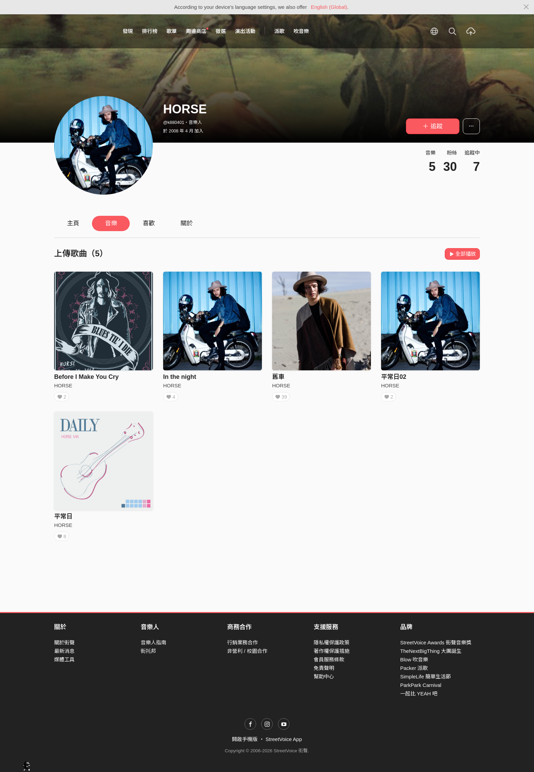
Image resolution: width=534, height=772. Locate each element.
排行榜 (149, 31)
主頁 (73, 223)
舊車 (278, 376)
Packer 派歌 (414, 668)
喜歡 (149, 223)
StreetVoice (82, 31)
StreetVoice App (284, 739)
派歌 (279, 31)
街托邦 (148, 651)
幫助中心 (324, 676)
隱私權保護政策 (331, 642)
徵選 (221, 31)
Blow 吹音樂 (414, 659)
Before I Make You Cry (86, 376)
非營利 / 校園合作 (247, 651)
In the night (179, 376)
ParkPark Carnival (420, 685)
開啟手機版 (244, 739)
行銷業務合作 (242, 642)
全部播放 (462, 254)
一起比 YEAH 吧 (418, 693)
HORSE (63, 385)
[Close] (526, 7)
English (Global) (329, 7)
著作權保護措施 (331, 651)
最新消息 (64, 651)
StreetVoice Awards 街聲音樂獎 (435, 642)
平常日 (63, 518)
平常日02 (393, 376)
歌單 (172, 31)
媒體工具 (64, 659)
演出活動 (245, 31)
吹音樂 (301, 31)
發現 (128, 31)
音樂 (111, 223)
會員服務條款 (329, 659)
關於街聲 (64, 642)
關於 (186, 223)
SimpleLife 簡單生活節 (425, 676)
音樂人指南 (153, 642)
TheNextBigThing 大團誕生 (430, 651)
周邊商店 (197, 31)
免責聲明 (324, 668)
